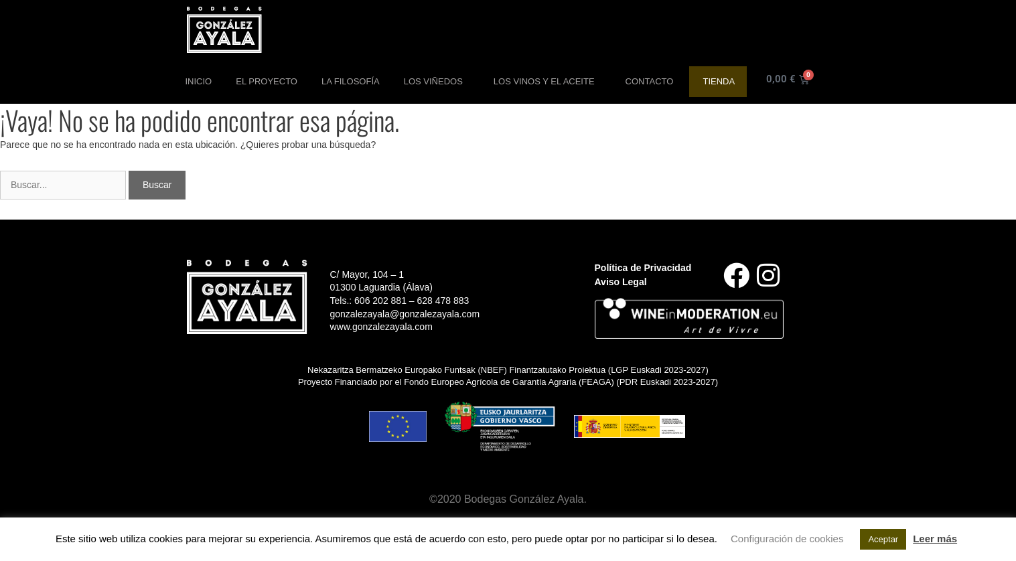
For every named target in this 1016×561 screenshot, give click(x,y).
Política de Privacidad (643, 267)
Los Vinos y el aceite (547, 81)
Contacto (650, 81)
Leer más (935, 538)
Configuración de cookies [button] (787, 538)
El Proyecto (266, 81)
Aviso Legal (621, 281)
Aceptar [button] (883, 539)
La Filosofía (350, 81)
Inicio (199, 81)
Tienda (719, 81)
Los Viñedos (436, 81)
